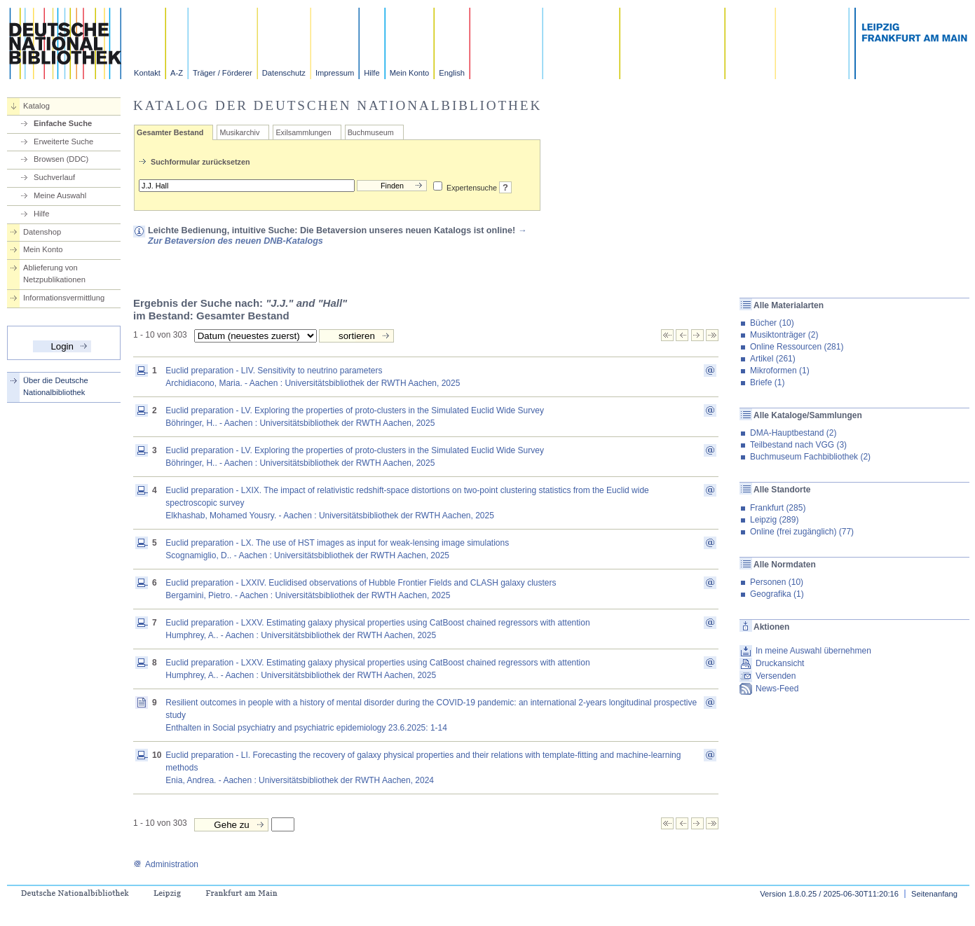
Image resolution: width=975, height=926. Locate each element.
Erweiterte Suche (63, 141)
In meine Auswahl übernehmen (813, 651)
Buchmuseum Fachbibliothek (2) (810, 457)
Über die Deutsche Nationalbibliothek (55, 386)
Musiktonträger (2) (784, 335)
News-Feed (777, 688)
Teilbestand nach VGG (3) (798, 445)
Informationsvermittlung (63, 297)
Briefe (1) (767, 382)
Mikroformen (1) (780, 370)
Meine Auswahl (60, 195)
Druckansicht (780, 663)
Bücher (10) (772, 323)
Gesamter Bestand (170, 132)
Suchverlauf (54, 177)
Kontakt (147, 73)
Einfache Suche (63, 123)
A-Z (176, 73)
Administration (165, 864)
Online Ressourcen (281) (796, 347)
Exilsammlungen (303, 132)
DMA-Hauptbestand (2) (793, 433)
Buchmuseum (371, 132)
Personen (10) (776, 582)
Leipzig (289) (774, 520)
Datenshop (42, 232)
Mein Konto (410, 73)
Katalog (36, 106)
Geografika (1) (777, 594)
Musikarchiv (239, 132)
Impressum (334, 73)
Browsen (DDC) (61, 159)
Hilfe (371, 73)
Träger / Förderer (222, 73)
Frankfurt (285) (777, 508)
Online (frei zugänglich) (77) (802, 532)
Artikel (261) (773, 359)
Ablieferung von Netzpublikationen (54, 273)
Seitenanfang (934, 894)
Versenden (776, 676)
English (452, 73)
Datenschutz (284, 73)
